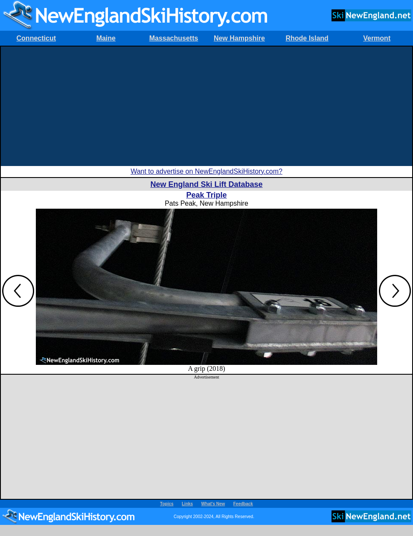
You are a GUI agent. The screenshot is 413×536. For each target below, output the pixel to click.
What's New (213, 503)
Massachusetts (173, 38)
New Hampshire (239, 38)
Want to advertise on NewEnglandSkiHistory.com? (206, 171)
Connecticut (36, 38)
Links (187, 503)
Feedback (243, 503)
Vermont (376, 38)
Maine (106, 38)
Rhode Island (306, 38)
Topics (166, 503)
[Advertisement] (206, 106)
